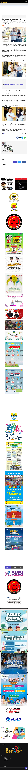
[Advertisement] (14, 397)
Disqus (19, 156)
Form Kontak (6, 759)
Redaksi (5, 760)
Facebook (23, 156)
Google (15, 156)
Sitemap (5, 758)
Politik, (13, 25)
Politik (4, 133)
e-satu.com (8, 763)
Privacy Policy (6, 753)
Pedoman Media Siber (7, 755)
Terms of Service (6, 754)
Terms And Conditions (7, 752)
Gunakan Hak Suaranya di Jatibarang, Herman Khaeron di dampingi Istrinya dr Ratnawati (14, 21)
